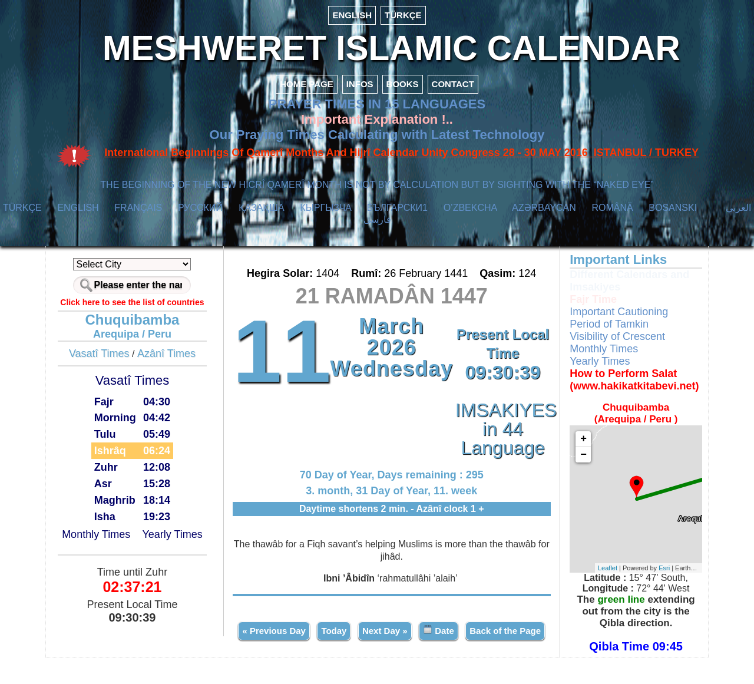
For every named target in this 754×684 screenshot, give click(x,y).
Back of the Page (392, 662)
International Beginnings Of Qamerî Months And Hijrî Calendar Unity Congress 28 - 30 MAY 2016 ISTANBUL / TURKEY (401, 157)
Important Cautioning (615, 316)
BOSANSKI (673, 212)
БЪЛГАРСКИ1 (397, 212)
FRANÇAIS (138, 212)
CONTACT (453, 89)
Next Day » (428, 635)
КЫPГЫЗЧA (325, 212)
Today (377, 635)
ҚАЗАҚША (262, 212)
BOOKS (402, 89)
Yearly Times (178, 539)
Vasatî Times (104, 358)
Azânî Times (172, 358)
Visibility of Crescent (613, 341)
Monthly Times (101, 539)
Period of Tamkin (605, 329)
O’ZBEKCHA (470, 212)
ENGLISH (352, 15)
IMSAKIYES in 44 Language (500, 433)
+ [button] (579, 444)
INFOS (359, 89)
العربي (738, 212)
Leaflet (604, 572)
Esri (661, 572)
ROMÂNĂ (612, 212)
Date (482, 634)
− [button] (579, 459)
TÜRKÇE (403, 15)
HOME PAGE (306, 89)
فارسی (377, 224)
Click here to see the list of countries (138, 307)
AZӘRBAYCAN (544, 212)
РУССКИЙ (200, 212)
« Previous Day (317, 635)
